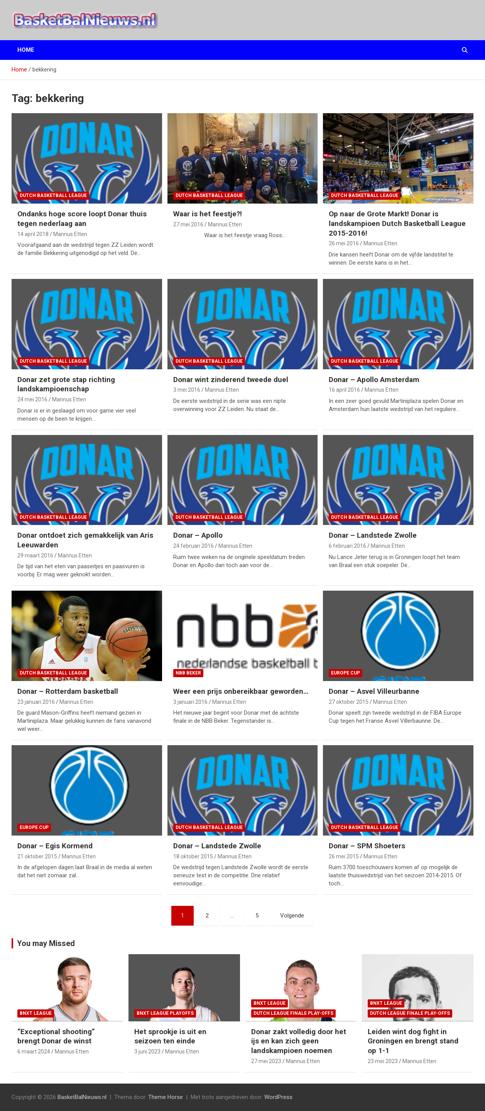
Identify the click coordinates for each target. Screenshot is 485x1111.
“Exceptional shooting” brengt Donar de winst (56, 1036)
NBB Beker (188, 673)
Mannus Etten (70, 234)
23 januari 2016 (36, 702)
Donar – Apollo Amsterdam (374, 379)
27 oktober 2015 (348, 702)
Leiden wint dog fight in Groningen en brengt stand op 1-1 (413, 1041)
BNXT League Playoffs (165, 1013)
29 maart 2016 (35, 555)
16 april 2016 (344, 390)
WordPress (278, 1097)
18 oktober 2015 (193, 856)
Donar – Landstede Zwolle (373, 535)
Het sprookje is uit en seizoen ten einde (170, 1036)
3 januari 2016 (190, 702)
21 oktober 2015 (37, 856)
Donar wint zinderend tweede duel (230, 379)
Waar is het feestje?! (207, 213)
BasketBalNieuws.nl (81, 1097)
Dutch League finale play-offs (293, 1013)
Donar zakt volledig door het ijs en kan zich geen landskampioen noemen (298, 1041)
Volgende (292, 915)
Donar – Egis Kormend (55, 845)
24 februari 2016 (193, 546)
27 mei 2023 (266, 1061)
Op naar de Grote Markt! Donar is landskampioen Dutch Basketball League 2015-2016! (397, 223)
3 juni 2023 (147, 1051)
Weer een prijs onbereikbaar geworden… (240, 691)
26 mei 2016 (344, 243)
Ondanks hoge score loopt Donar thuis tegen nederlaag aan (82, 218)
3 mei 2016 (186, 390)
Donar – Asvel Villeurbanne (374, 691)
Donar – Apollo (198, 535)
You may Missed (46, 943)
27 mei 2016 (188, 224)
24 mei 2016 (32, 399)
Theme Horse (165, 1097)
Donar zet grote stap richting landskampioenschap (66, 384)
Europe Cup (345, 673)
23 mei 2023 (383, 1061)
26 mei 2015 (344, 856)
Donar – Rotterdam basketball (67, 691)
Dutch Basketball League (53, 195)
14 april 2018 (33, 234)
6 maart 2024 (33, 1051)
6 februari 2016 (347, 546)
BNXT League (36, 1013)
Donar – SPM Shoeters (367, 845)
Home (25, 49)
